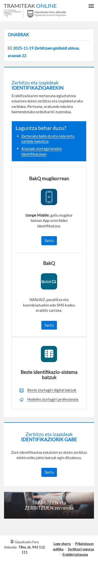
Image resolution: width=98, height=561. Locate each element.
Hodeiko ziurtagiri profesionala (52, 399)
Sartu (49, 240)
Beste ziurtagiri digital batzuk (51, 390)
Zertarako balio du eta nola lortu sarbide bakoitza (47, 139)
